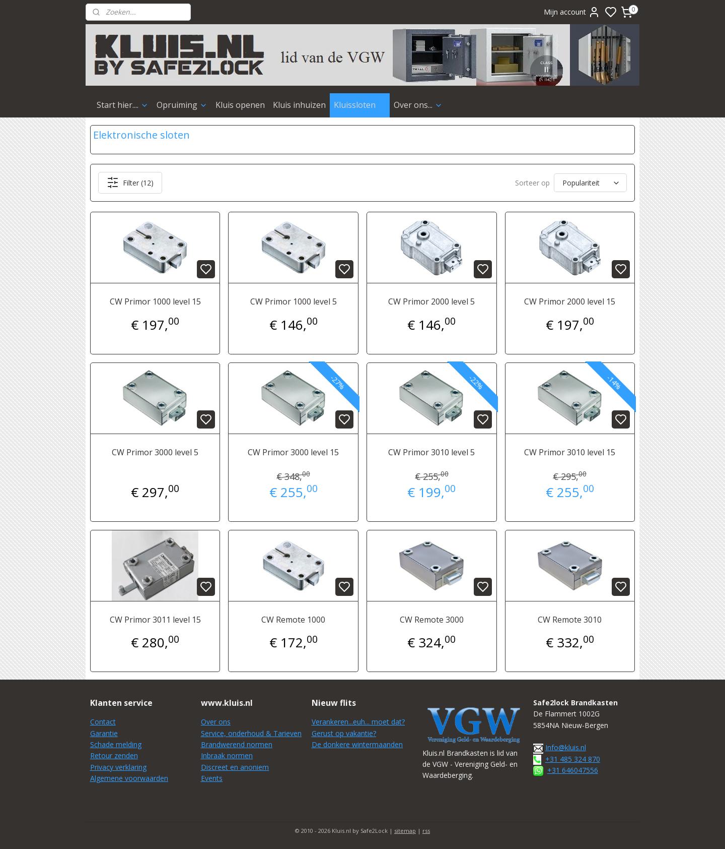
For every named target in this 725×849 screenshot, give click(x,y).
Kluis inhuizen (299, 104)
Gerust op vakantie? (344, 733)
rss (426, 830)
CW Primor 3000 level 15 (293, 452)
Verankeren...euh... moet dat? (358, 721)
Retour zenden (114, 755)
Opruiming (182, 104)
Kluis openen (240, 104)
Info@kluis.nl (565, 747)
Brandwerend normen (236, 744)
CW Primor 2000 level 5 (431, 301)
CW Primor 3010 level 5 (431, 452)
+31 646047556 (572, 770)
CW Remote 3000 (432, 619)
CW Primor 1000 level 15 (155, 301)
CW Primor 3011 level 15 (155, 619)
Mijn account (572, 12)
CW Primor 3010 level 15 (569, 452)
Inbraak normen (227, 755)
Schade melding (115, 744)
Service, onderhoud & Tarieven (251, 733)
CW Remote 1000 (293, 619)
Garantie (104, 733)
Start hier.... (123, 104)
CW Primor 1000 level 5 (293, 301)
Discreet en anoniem (235, 767)
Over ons (216, 721)
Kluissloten (360, 104)
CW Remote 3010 (570, 619)
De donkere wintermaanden (357, 744)
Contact (103, 721)
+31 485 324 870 (572, 759)
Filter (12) (130, 182)
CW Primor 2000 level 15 (569, 301)
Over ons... (418, 104)
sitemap (405, 830)
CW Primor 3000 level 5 (155, 452)
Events (212, 778)
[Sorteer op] (590, 183)
